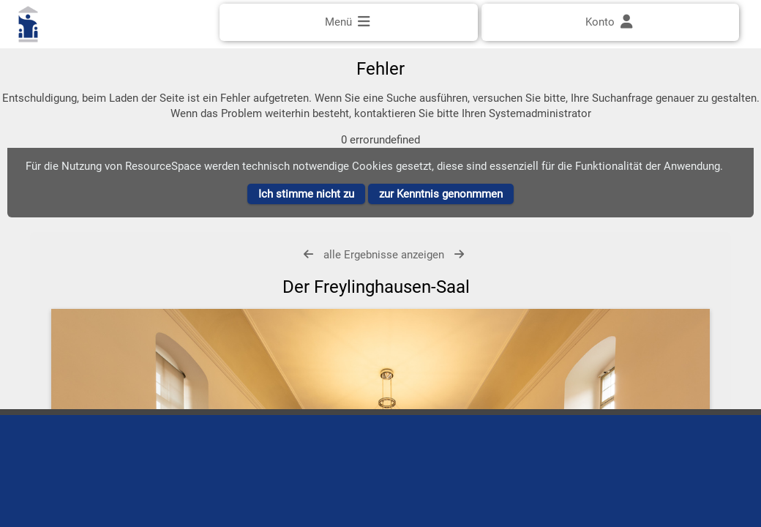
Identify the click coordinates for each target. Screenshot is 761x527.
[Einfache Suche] (380, 63)
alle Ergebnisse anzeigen (383, 270)
